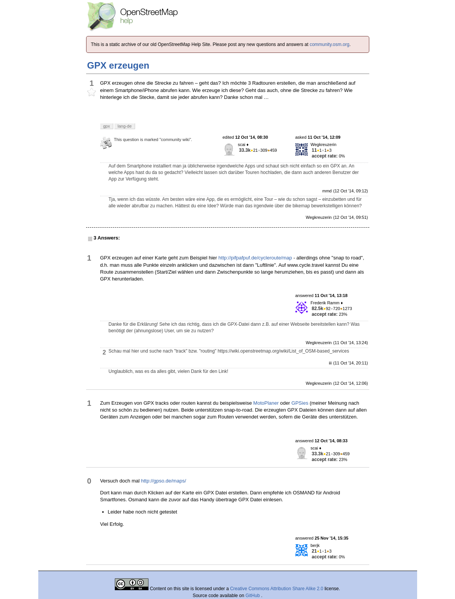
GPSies (300, 403)
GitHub (253, 595)
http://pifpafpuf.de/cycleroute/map (255, 258)
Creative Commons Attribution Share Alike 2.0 (276, 588)
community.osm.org (329, 44)
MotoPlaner (266, 403)
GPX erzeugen (118, 65)
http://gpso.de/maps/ (163, 481)
